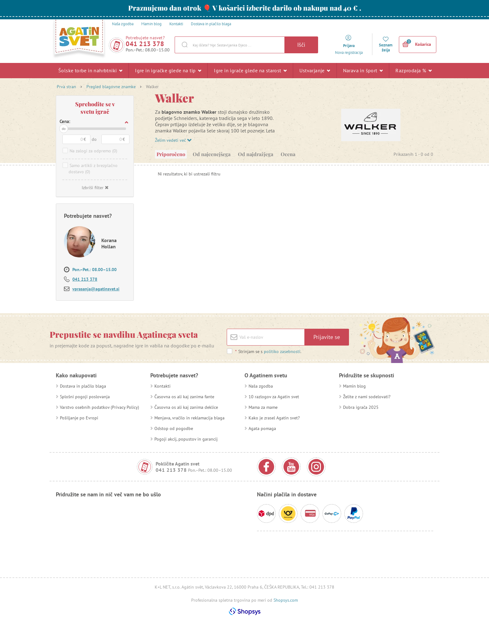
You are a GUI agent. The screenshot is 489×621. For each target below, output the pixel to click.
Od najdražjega (255, 154)
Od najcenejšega (211, 154)
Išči (301, 44)
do (63, 128)
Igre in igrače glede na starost (250, 70)
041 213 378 (145, 44)
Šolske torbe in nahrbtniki (90, 70)
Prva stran (66, 86)
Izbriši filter (95, 187)
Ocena (288, 154)
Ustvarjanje (314, 70)
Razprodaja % (413, 70)
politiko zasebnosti (282, 351)
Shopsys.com (286, 600)
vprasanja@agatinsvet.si (95, 289)
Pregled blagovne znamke (111, 86)
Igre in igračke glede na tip (168, 70)
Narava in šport (363, 70)
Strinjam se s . (268, 351)
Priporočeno (171, 154)
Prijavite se (326, 337)
